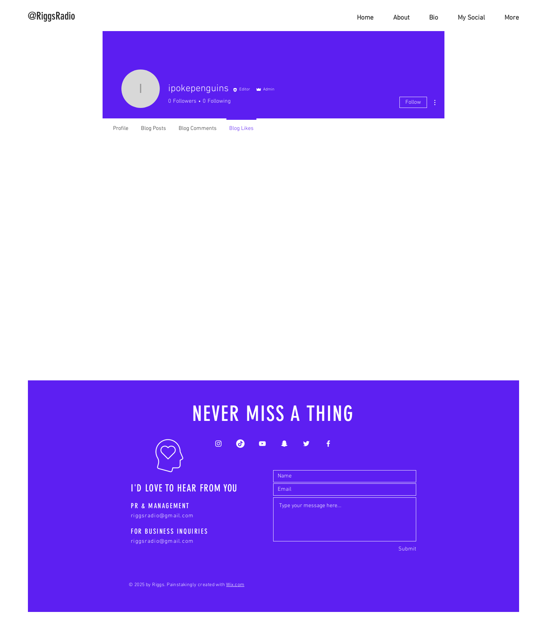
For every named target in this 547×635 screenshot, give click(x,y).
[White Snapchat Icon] (284, 443)
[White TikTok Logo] (240, 443)
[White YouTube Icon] (262, 443)
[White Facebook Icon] (328, 443)
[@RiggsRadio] (51, 16)
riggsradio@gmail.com (162, 515)
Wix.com (235, 585)
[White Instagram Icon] (218, 443)
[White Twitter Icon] (306, 443)
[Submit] (407, 549)
